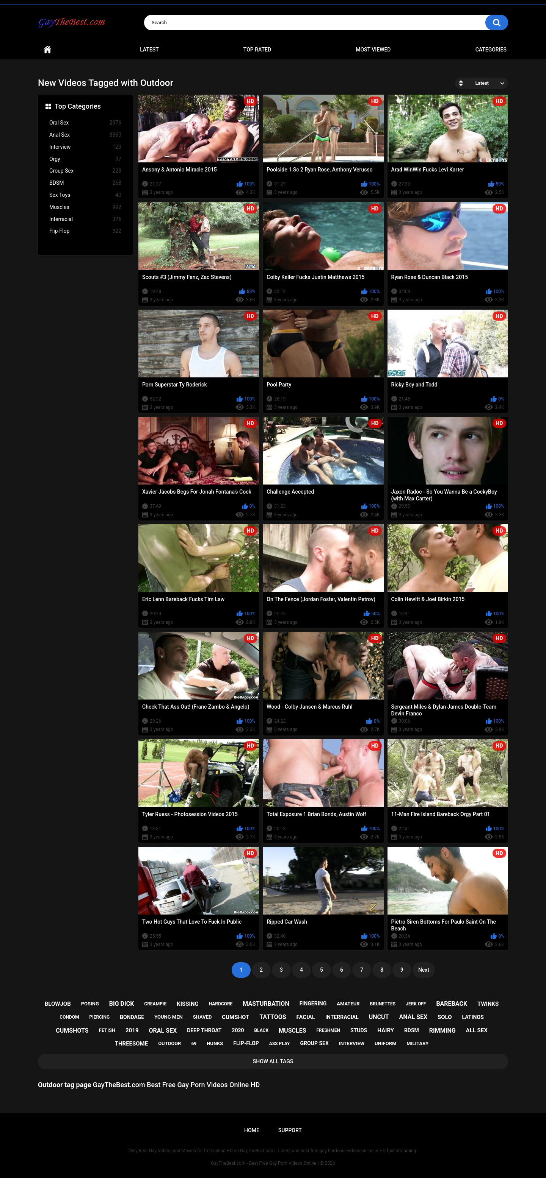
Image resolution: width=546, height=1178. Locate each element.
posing (90, 1004)
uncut (379, 1017)
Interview (85, 147)
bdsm (411, 1030)
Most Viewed (373, 50)
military (417, 1043)
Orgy (85, 159)
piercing (99, 1017)
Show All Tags (273, 1061)
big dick (121, 1003)
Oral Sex (85, 123)
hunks (215, 1043)
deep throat (204, 1030)
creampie (155, 1004)
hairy (385, 1030)
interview (351, 1043)
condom (69, 1017)
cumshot (235, 1017)
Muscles (85, 207)
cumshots (72, 1030)
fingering (313, 1003)
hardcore (221, 1004)
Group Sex (85, 171)
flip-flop (246, 1043)
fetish (107, 1030)
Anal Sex (85, 135)
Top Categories (78, 106)
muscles (292, 1030)
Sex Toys (85, 195)
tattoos (272, 1017)
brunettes (383, 1004)
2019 (132, 1030)
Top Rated (257, 50)
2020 (238, 1030)
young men (168, 1017)
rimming (442, 1030)
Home (47, 49)
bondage (132, 1017)
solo (445, 1017)
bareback (451, 1003)
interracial (342, 1017)
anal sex (413, 1017)
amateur (348, 1004)
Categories (491, 50)
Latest (149, 50)
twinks (488, 1003)
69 (193, 1043)
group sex (314, 1043)
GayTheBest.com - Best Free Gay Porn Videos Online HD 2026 (273, 1163)
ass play (279, 1043)
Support (290, 1130)
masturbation (266, 1003)
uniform (385, 1043)
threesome (131, 1043)
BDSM (85, 183)
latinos (473, 1017)
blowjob (58, 1003)
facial (306, 1017)
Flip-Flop (85, 231)
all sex (477, 1030)
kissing (188, 1003)
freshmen (328, 1030)
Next (423, 970)
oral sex (163, 1030)
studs (358, 1030)
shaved (202, 1017)
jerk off (416, 1004)
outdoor (169, 1043)
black (261, 1030)
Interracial (85, 219)
